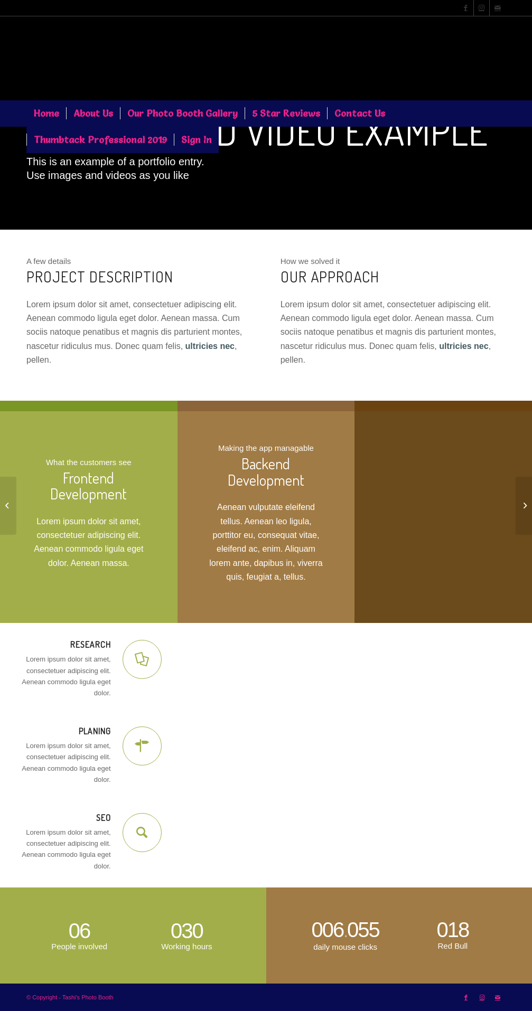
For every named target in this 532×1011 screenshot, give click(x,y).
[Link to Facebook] (465, 8)
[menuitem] (46, 113)
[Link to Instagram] (481, 8)
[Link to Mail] (498, 8)
